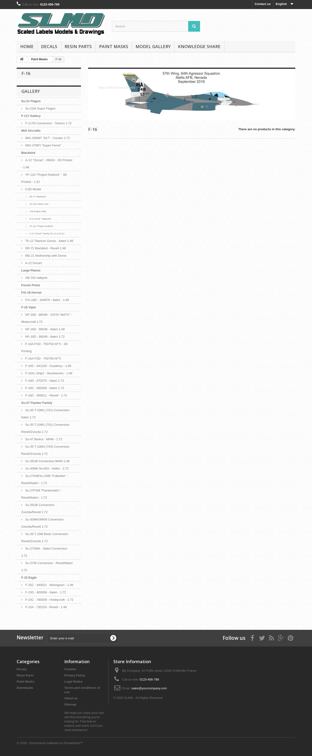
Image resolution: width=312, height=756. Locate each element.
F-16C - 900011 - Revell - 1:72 (46, 395)
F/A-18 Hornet (31, 292)
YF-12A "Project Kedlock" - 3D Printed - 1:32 (44, 178)
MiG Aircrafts (30, 130)
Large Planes (30, 270)
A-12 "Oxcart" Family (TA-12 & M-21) (46, 233)
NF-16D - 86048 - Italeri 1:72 (45, 336)
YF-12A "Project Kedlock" (41, 226)
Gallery (30, 91)
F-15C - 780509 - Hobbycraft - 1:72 (49, 599)
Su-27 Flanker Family (36, 403)
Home (27, 46)
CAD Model (33, 189)
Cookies (70, 669)
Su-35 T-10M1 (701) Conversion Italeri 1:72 (45, 413)
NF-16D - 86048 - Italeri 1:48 (45, 329)
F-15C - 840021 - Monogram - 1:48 (49, 585)
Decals (49, 46)
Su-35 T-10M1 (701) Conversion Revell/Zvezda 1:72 (45, 428)
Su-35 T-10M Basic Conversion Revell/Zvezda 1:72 (44, 537)
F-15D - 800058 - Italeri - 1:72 (45, 592)
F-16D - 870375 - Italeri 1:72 (44, 380)
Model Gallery (153, 46)
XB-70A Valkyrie (36, 278)
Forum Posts (30, 285)
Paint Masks (113, 46)
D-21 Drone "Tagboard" (40, 219)
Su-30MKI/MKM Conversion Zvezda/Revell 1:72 (42, 523)
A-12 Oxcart (33, 263)
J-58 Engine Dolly (37, 211)
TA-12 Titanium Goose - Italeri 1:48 (49, 241)
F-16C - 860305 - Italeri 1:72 (44, 388)
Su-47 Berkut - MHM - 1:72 (43, 439)
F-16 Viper (28, 307)
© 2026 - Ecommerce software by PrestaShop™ (50, 743)
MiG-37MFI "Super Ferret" (43, 145)
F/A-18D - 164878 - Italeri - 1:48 (47, 300)
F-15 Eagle (29, 577)
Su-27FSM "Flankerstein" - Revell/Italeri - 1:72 (41, 494)
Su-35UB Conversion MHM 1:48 (47, 461)
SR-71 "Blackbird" (37, 196)
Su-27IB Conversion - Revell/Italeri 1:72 (47, 566)
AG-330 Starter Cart (38, 204)
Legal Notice (73, 681)
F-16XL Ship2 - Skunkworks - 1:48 (48, 373)
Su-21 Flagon (31, 101)
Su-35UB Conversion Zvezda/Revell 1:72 (37, 508)
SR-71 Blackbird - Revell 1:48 (45, 248)
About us (71, 698)
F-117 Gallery (31, 116)
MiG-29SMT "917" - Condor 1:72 (47, 138)
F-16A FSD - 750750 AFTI (43, 358)
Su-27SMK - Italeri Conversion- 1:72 (44, 552)
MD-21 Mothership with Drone (45, 255)
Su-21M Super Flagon (40, 108)
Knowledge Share (199, 46)
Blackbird (28, 153)
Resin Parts (78, 46)
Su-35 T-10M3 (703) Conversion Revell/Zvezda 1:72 (45, 450)
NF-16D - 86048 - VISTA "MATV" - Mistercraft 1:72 (46, 318)
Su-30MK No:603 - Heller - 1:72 (47, 468)
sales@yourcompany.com (149, 688)
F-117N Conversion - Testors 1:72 (48, 123)
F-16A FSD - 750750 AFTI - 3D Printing (44, 347)
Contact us (263, 4)
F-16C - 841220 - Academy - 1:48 (48, 366)
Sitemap (70, 704)
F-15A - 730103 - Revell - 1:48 (46, 607)
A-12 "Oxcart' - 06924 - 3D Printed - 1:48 (46, 163)
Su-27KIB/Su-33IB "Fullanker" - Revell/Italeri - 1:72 (44, 479)
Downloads (25, 688)
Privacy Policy (74, 675)
